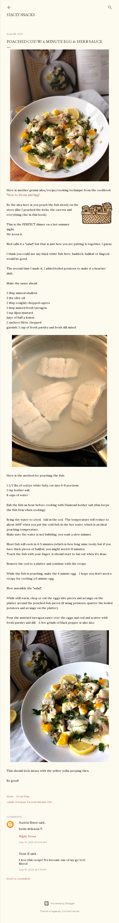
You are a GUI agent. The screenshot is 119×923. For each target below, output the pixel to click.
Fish (49, 802)
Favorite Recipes (36, 802)
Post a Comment (18, 878)
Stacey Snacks (21, 14)
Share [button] (10, 796)
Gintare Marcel (70, 911)
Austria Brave (28, 823)
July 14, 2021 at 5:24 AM (33, 842)
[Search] (109, 6)
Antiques (20, 802)
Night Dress (27, 836)
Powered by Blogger (59, 903)
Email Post (22, 796)
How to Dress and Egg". (24, 195)
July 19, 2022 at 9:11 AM (32, 869)
